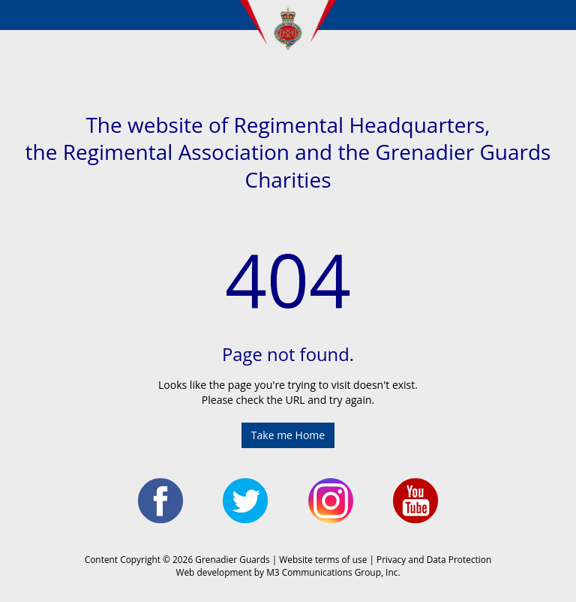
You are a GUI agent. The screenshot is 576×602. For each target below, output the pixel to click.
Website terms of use (323, 559)
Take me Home (288, 435)
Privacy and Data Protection (433, 559)
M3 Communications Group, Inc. (333, 572)
